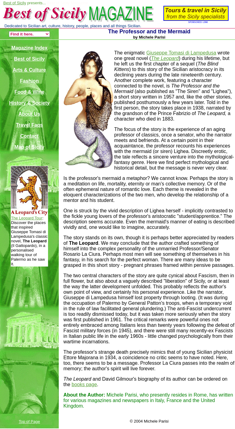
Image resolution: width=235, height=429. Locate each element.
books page (84, 384)
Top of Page (29, 421)
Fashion (29, 81)
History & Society (29, 103)
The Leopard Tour (26, 218)
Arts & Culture (29, 70)
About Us (29, 114)
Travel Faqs (29, 125)
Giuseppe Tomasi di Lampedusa (181, 52)
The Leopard (165, 58)
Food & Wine (29, 92)
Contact (29, 136)
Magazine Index (29, 47)
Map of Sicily (29, 147)
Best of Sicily (14, 3)
